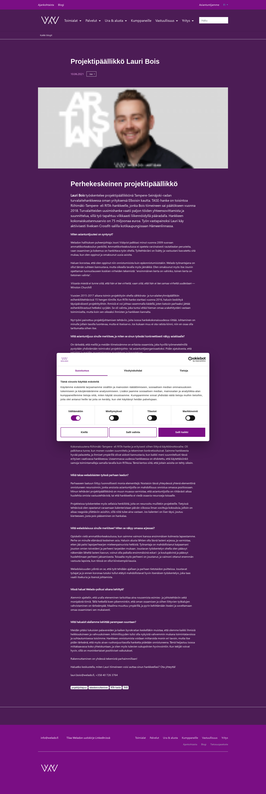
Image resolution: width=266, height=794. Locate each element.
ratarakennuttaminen (98, 687)
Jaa (91, 73)
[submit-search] (226, 20)
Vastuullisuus (165, 20)
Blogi (61, 4)
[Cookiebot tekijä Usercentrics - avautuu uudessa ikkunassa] (191, 359)
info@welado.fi (49, 737)
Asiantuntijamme (209, 4)
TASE (125, 687)
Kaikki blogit (46, 35)
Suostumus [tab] (82, 370)
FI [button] (224, 4)
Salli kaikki (181, 432)
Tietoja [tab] (184, 370)
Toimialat (71, 20)
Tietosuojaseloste (219, 744)
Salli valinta (133, 432)
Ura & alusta (114, 20)
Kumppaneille (141, 20)
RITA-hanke (115, 687)
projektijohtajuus (79, 687)
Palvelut (92, 20)
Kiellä (84, 432)
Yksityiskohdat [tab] (133, 370)
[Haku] (213, 20)
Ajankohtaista (46, 4)
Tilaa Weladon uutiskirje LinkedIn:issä (88, 737)
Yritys (186, 20)
